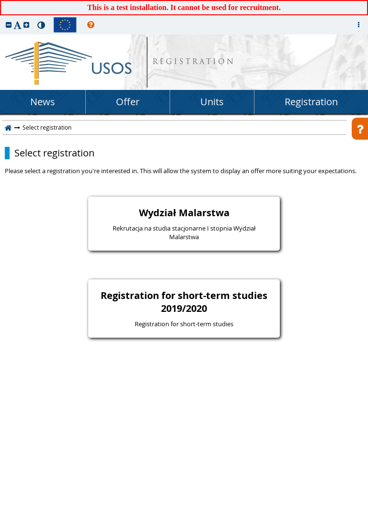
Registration (311, 101)
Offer (127, 101)
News (42, 101)
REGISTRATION (193, 62)
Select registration (54, 153)
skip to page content (2, 2)
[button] (9, 24)
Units (212, 101)
